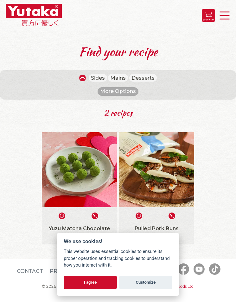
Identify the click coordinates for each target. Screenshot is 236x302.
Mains (118, 78)
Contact (30, 271)
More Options (118, 91)
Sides (98, 78)
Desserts (143, 78)
